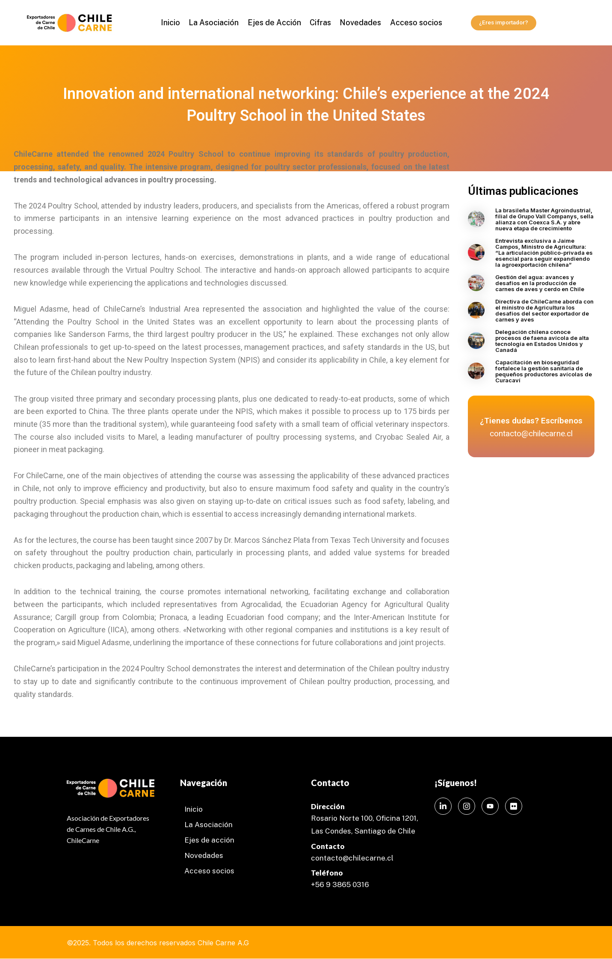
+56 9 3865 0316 (340, 884)
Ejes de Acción (275, 22)
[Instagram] (466, 806)
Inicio (175, 22)
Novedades (357, 22)
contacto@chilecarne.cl (352, 858)
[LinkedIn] (443, 806)
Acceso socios (411, 22)
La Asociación (217, 22)
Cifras (319, 22)
